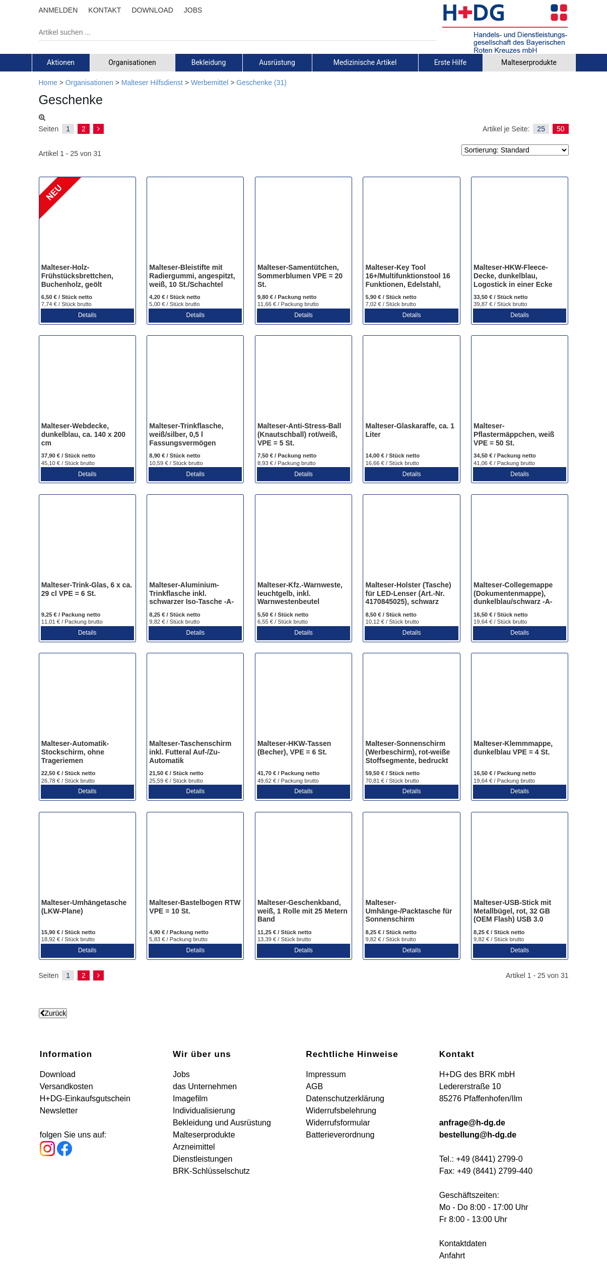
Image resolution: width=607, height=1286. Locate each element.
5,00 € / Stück (174, 304)
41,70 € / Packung (288, 773)
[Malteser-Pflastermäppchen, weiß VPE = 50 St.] (520, 379)
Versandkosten (66, 1086)
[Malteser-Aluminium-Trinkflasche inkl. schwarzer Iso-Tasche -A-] (195, 538)
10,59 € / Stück (176, 463)
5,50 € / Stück (282, 615)
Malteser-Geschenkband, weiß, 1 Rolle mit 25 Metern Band (302, 911)
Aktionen (61, 62)
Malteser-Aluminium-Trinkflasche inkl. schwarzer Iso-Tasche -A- (191, 593)
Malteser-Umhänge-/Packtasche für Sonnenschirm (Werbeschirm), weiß (408, 915)
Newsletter (59, 1110)
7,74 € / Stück (66, 304)
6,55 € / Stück (282, 622)
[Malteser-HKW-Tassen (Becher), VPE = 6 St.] (303, 697)
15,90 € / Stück (68, 932)
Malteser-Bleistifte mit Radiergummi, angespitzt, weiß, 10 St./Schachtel (192, 275)
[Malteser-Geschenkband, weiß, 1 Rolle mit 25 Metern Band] (303, 856)
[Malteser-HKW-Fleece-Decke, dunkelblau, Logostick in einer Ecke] (520, 221)
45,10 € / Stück (68, 463)
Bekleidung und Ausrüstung (222, 1122)
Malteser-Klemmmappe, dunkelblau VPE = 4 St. (513, 747)
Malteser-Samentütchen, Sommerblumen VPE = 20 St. (300, 275)
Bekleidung (208, 62)
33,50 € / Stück (501, 297)
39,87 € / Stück (500, 304)
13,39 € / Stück (284, 939)
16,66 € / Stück (392, 463)
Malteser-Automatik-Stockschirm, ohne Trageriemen (75, 752)
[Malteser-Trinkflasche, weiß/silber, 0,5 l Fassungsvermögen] (195, 379)
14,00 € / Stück (392, 455)
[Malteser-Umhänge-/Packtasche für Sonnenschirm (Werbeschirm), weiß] (411, 856)
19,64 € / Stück (500, 622)
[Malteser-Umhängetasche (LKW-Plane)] (87, 856)
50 (561, 129)
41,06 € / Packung (504, 463)
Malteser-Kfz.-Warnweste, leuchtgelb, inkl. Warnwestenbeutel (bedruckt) (300, 597)
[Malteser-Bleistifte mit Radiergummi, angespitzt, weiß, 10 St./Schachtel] (195, 221)
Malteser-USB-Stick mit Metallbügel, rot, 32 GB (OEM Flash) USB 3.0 (512, 911)
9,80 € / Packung (287, 297)
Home (48, 83)
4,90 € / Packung (179, 932)
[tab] (61, 62)
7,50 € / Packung (287, 455)
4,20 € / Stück (174, 297)
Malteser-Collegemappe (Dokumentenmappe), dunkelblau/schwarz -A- (513, 593)
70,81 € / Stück (392, 781)
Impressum (326, 1074)
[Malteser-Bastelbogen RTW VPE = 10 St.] (195, 856)
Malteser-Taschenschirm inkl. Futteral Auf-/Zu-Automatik (190, 752)
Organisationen (132, 62)
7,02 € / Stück (390, 304)
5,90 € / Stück (390, 297)
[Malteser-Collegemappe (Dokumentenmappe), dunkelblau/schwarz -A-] (520, 538)
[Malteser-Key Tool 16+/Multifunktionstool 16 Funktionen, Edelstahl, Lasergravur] (411, 221)
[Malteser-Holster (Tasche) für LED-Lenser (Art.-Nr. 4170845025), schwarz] (411, 538)
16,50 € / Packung (505, 773)
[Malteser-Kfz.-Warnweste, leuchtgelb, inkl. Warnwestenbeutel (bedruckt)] (303, 538)
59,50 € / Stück (392, 773)
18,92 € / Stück (68, 939)
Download (58, 1074)
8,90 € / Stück (174, 455)
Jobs (181, 1074)
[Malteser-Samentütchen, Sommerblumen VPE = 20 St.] (303, 221)
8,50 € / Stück (390, 615)
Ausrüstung (277, 62)
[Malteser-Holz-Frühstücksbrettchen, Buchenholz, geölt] (87, 221)
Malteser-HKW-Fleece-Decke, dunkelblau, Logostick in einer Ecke (513, 275)
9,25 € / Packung (71, 615)
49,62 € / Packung (288, 781)
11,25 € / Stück (284, 932)
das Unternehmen (205, 1086)
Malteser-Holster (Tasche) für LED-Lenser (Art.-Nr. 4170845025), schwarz (408, 593)
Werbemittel (209, 83)
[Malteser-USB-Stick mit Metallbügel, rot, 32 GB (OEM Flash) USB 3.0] (520, 856)
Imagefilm (190, 1098)
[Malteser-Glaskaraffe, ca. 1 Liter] (411, 379)
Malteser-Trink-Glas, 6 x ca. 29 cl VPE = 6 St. (86, 589)
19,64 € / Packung (504, 781)
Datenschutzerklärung (345, 1098)
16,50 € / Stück (501, 615)
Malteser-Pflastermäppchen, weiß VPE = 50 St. (514, 434)
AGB (314, 1086)
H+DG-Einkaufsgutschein (85, 1098)
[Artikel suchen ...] (230, 32)
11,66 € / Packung (288, 304)
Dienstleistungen (202, 1159)
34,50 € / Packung (505, 455)
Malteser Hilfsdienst (152, 83)
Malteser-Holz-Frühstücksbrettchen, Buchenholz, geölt (77, 275)
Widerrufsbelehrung (341, 1110)
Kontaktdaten (463, 1243)
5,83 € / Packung (178, 939)
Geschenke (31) (261, 83)
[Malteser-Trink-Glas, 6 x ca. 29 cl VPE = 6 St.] (87, 538)
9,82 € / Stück (174, 622)
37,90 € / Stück (68, 455)
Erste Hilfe (450, 62)
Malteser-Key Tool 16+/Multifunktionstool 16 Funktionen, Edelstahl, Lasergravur (407, 279)
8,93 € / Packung (286, 463)
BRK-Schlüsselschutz (211, 1171)
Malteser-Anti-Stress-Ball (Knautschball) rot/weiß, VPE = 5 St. (299, 434)
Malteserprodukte (529, 62)
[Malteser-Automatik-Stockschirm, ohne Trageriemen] (87, 697)
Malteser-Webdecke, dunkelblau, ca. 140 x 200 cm (83, 434)
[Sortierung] (515, 150)
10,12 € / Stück (392, 622)
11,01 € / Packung (72, 622)
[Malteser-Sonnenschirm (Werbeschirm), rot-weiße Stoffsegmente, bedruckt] (411, 697)
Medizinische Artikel (365, 62)
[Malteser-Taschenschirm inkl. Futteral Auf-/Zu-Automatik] (195, 697)
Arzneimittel (194, 1147)
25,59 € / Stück (176, 781)
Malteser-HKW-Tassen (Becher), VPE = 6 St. (294, 747)
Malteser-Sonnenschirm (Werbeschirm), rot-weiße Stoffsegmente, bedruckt (407, 752)
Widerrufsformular (338, 1122)
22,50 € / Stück (68, 773)
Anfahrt (452, 1255)
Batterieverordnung (340, 1134)
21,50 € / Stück (176, 773)
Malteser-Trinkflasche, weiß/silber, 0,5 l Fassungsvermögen (186, 434)
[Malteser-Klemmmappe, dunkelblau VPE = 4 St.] (520, 697)
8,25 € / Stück (174, 615)
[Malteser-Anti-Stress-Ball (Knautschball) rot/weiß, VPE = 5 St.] (303, 379)
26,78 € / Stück (68, 781)
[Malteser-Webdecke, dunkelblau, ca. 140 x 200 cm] (87, 379)
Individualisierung (204, 1110)
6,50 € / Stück (66, 297)
